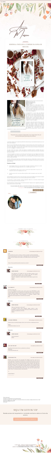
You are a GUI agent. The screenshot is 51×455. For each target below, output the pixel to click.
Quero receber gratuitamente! (25, 419)
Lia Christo (11, 287)
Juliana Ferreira (12, 320)
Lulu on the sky (12, 345)
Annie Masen (15, 271)
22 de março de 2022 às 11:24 (33, 271)
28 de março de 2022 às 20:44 (35, 320)
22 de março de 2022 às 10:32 (35, 251)
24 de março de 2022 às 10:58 (33, 304)
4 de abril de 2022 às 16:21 (36, 345)
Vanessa (10, 251)
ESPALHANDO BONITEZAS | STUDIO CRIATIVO (28, 446)
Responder (40, 265)
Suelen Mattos (12, 357)
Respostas (10, 267)
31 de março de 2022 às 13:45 (33, 334)
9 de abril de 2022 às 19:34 (36, 357)
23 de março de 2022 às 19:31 (36, 287)
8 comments (33, 192)
